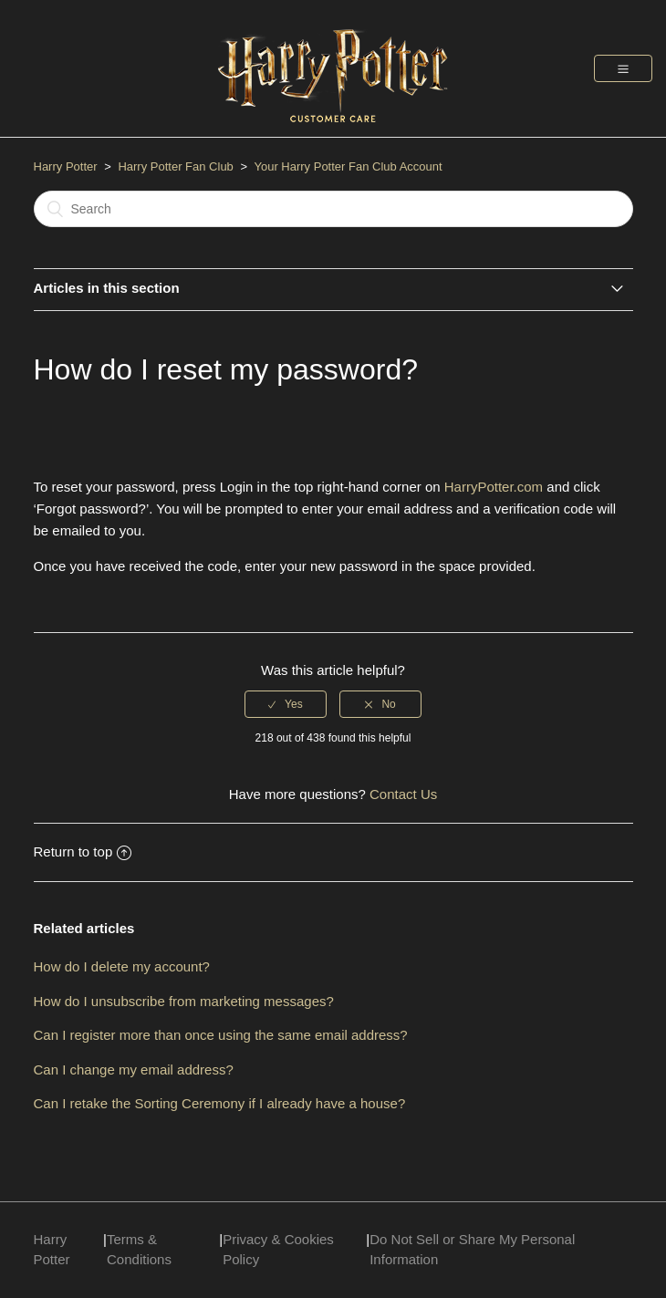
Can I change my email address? (134, 1069)
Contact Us (403, 794)
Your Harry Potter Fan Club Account (348, 166)
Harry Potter (66, 166)
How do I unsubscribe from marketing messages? (184, 1001)
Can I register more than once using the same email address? (221, 1035)
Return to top (83, 851)
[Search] (333, 209)
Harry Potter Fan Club (177, 166)
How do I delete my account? (122, 966)
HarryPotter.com (493, 486)
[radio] (286, 704)
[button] (623, 68)
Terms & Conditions (139, 1249)
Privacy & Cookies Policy (278, 1249)
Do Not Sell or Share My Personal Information (472, 1249)
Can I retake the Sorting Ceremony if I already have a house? (220, 1103)
